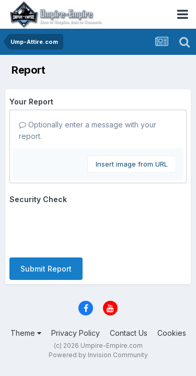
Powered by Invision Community (98, 355)
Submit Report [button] (46, 268)
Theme (25, 332)
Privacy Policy (75, 332)
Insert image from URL (132, 164)
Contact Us (128, 332)
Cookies (171, 332)
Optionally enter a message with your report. (87, 130)
